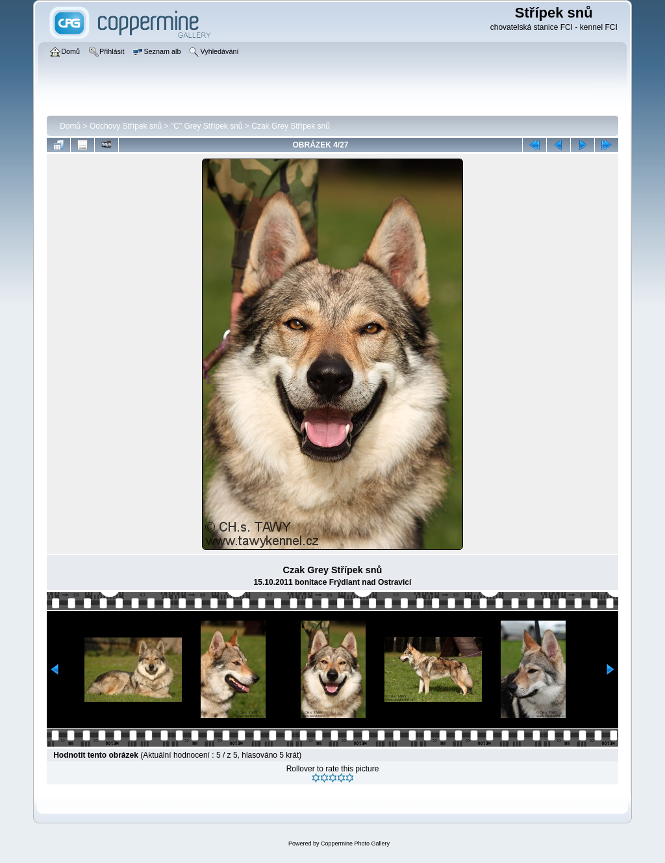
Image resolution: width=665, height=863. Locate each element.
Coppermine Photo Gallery (355, 843)
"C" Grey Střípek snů (207, 126)
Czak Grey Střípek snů (290, 126)
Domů (70, 126)
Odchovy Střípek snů (126, 126)
